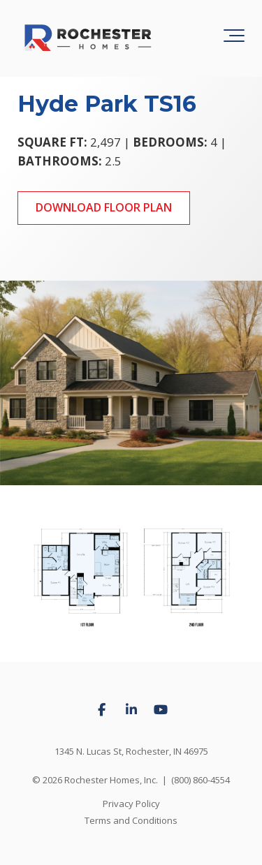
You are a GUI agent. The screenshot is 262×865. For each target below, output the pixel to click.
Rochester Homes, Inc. (111, 780)
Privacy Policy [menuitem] (131, 803)
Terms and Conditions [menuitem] (131, 820)
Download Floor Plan (104, 207)
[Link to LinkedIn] (131, 710)
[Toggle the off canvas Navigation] (234, 38)
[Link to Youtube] (160, 710)
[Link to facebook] (102, 710)
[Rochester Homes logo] (87, 38)
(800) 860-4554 (200, 780)
